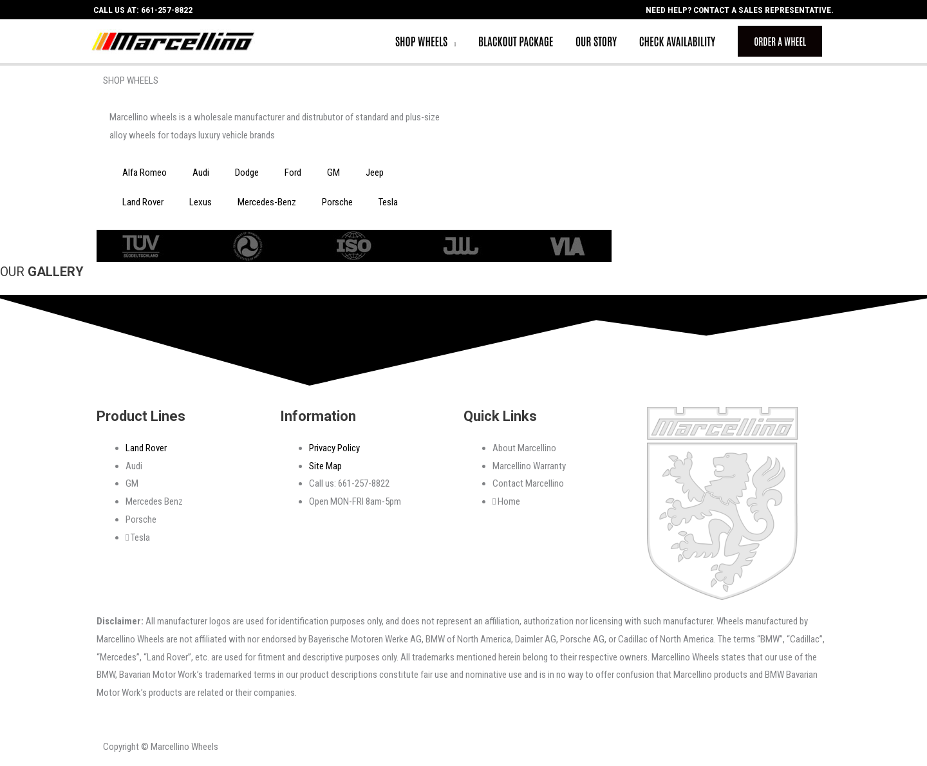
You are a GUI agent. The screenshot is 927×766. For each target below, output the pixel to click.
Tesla (388, 205)
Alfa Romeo (144, 176)
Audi (200, 176)
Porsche (337, 205)
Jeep (375, 176)
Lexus (200, 205)
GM (333, 176)
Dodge (247, 176)
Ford (293, 176)
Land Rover (143, 205)
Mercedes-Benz (267, 205)
